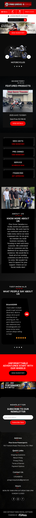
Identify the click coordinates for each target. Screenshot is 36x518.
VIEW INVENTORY (18, 33)
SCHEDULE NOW (18, 165)
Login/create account (18, 16)
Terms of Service (18, 463)
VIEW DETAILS (17, 123)
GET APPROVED (18, 176)
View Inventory (18, 373)
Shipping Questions (18, 455)
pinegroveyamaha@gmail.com (18, 480)
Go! (25, 19)
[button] (14, 66)
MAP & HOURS (30, 11)
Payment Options (18, 466)
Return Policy (18, 458)
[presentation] (7, 57)
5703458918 (18, 477)
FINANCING (18, 173)
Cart (20, 12)
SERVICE (18, 162)
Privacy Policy (18, 460)
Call (13, 12)
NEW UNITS (18, 141)
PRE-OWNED (18, 151)
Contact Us (18, 472)
